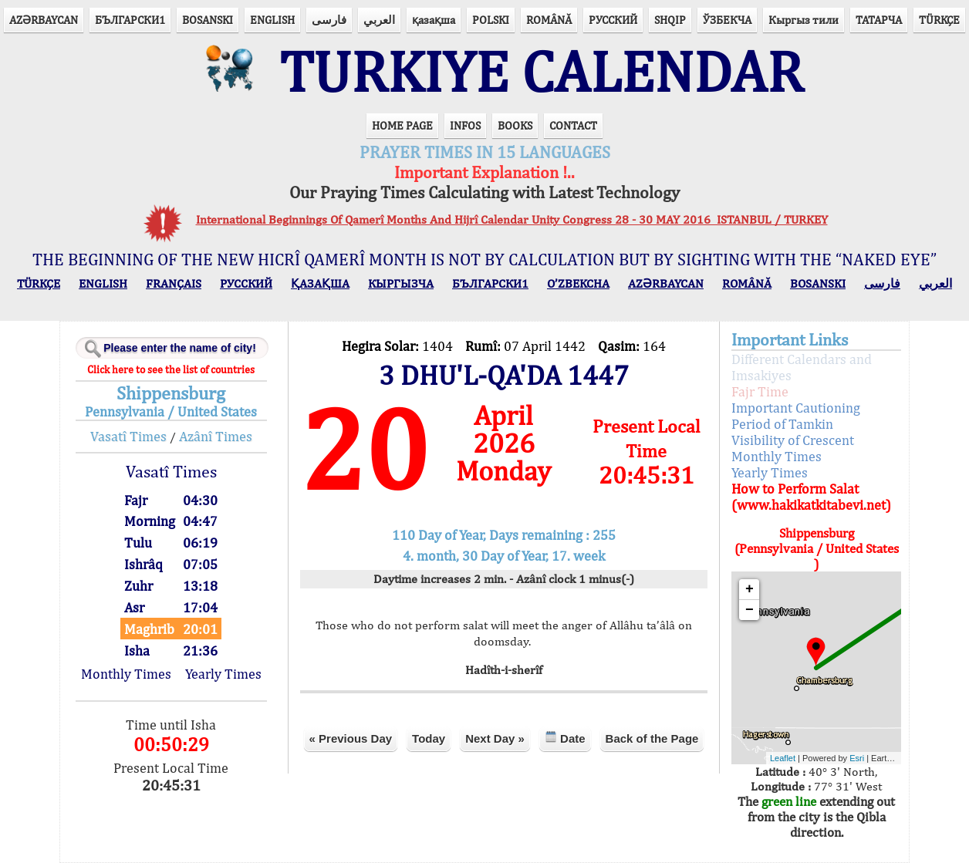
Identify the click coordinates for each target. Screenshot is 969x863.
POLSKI (490, 19)
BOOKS (515, 125)
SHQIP (670, 19)
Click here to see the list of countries (171, 369)
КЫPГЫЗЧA (401, 283)
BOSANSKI (207, 19)
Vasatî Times (128, 436)
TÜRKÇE (939, 19)
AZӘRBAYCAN (43, 19)
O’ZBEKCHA (578, 283)
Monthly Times (126, 674)
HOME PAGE (402, 125)
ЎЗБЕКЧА (727, 19)
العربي (379, 19)
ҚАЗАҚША (320, 283)
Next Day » (495, 738)
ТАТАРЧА (879, 19)
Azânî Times (215, 436)
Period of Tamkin (782, 424)
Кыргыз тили (803, 19)
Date (565, 737)
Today (428, 738)
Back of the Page (652, 738)
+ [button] (749, 589)
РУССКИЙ (613, 19)
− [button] (749, 610)
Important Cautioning (795, 407)
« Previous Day (351, 738)
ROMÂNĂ (549, 19)
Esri (856, 758)
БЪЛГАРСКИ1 (130, 19)
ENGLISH (272, 19)
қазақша (433, 19)
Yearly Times (223, 674)
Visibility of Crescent (792, 440)
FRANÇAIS (173, 283)
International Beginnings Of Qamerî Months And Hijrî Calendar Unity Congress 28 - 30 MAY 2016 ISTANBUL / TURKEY (512, 219)
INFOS (465, 125)
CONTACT (573, 125)
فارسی (329, 19)
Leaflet (782, 758)
